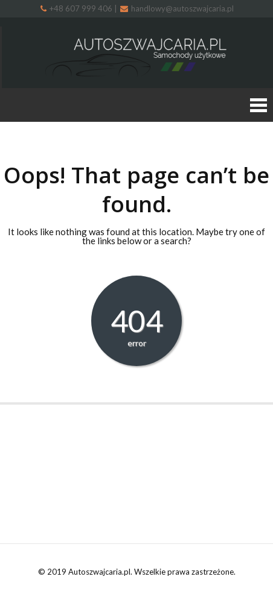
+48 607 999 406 (77, 8)
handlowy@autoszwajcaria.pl (177, 8)
